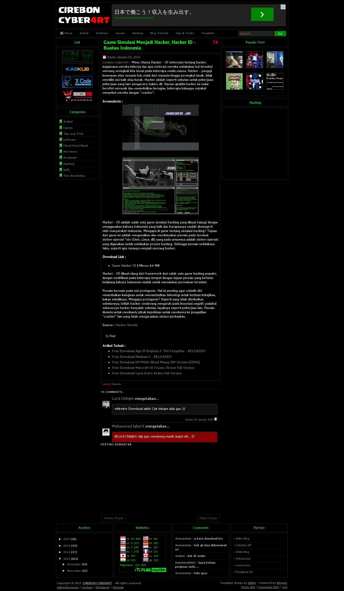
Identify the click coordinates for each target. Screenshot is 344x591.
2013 (66, 552)
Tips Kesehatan (74, 175)
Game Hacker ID (124, 265)
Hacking (137, 33)
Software (102, 33)
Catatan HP (244, 545)
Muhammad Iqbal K (128, 426)
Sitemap (118, 587)
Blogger (282, 583)
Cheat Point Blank (75, 145)
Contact (87, 587)
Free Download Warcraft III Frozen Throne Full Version (153, 368)
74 (215, 42)
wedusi (180, 556)
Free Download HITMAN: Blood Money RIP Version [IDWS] (156, 362)
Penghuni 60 (244, 572)
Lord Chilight (123, 398)
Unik (66, 169)
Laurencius (243, 565)
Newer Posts (113, 518)
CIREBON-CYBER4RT (97, 583)
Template (207, 33)
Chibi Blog (242, 552)
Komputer (70, 157)
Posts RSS (248, 587)
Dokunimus (243, 558)
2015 (66, 539)
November (74, 570)
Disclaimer (103, 587)
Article (84, 33)
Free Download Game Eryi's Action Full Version (147, 373)
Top (284, 587)
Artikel (68, 121)
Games (120, 33)
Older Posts (208, 518)
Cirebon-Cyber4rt (115, 62)
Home (66, 33)
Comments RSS (268, 587)
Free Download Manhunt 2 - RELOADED (142, 357)
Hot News (70, 151)
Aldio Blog (242, 538)
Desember (74, 564)
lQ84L (252, 583)
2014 (66, 545)
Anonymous (183, 538)
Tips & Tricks (184, 33)
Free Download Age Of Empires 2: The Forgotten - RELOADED (158, 351)
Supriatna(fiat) (185, 562)
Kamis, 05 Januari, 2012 (199, 419)
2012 (66, 558)
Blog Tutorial (159, 33)
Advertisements (68, 587)
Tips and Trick (73, 133)
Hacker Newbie (127, 325)
